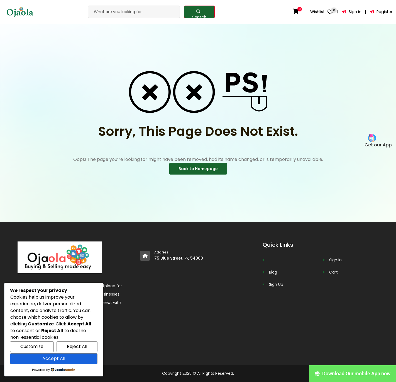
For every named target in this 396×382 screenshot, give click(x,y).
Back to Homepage (198, 168)
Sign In (335, 260)
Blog (273, 272)
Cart (333, 272)
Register (381, 11)
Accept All (53, 358)
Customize (31, 346)
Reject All (77, 346)
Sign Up (276, 284)
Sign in (352, 11)
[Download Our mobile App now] (352, 373)
